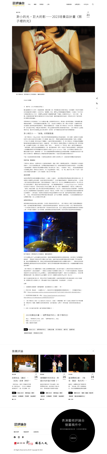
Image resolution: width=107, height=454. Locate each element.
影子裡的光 (59, 329)
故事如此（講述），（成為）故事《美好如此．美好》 (21, 380)
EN (87, 4)
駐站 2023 (32, 329)
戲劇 (25, 329)
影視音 (41, 4)
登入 (79, 4)
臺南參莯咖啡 (28, 333)
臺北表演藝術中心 (80, 396)
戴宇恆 (18, 12)
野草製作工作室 (38, 333)
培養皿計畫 (51, 329)
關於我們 (16, 432)
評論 (29, 4)
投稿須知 (36, 432)
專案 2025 (49, 393)
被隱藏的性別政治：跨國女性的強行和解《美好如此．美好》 (49, 380)
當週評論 (71, 329)
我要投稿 (69, 4)
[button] (88, 351)
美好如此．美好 (29, 393)
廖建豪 (42, 374)
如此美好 (33, 396)
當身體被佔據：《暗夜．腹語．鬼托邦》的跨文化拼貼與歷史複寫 (78, 380)
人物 (48, 4)
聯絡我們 (26, 432)
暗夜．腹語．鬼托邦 (87, 393)
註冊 (76, 4)
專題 (35, 4)
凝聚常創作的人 (41, 329)
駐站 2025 (20, 393)
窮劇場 (71, 396)
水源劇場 (20, 396)
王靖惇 (27, 396)
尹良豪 (71, 374)
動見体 (14, 396)
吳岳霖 (14, 374)
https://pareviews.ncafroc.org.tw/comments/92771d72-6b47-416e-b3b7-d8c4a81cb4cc (54, 292)
